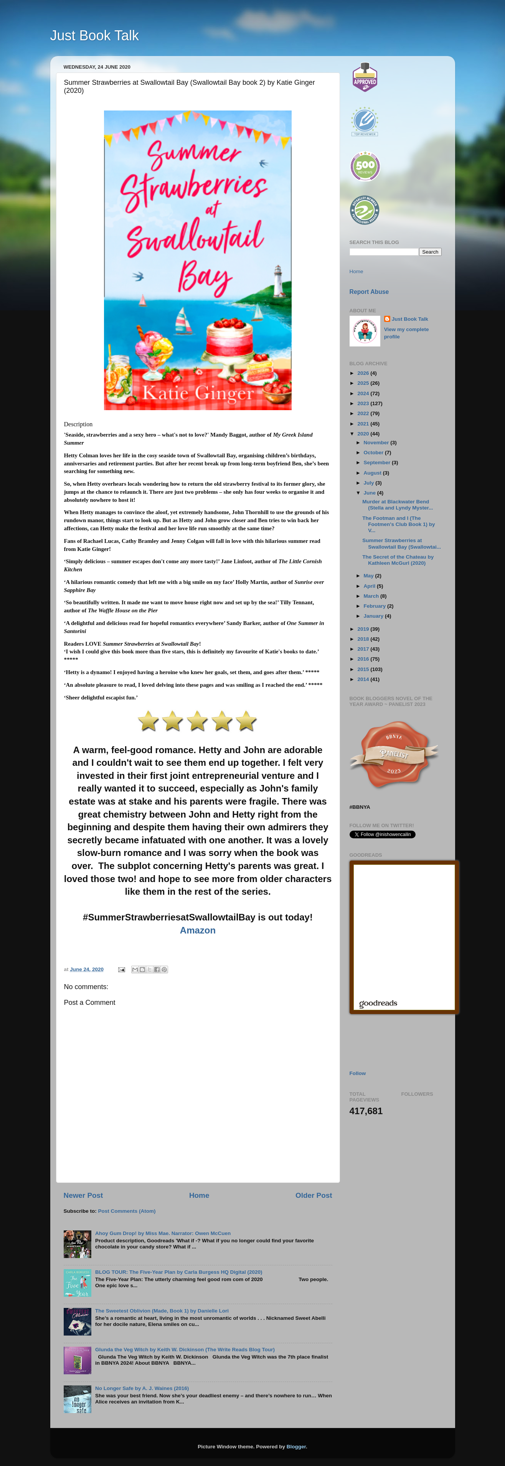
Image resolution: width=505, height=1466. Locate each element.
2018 (363, 639)
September (378, 462)
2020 (363, 434)
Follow (358, 1073)
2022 (363, 413)
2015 (363, 669)
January (374, 616)
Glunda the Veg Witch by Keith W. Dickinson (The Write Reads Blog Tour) (185, 1349)
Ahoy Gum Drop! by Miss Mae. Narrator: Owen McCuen (163, 1233)
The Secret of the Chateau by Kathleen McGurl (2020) (398, 560)
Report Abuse (369, 292)
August (373, 473)
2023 (363, 403)
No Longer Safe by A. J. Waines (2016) (142, 1388)
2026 (363, 373)
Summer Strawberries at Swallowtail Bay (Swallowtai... (401, 543)
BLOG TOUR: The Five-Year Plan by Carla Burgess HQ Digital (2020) (178, 1272)
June (370, 493)
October (374, 452)
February (376, 606)
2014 (363, 679)
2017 (363, 649)
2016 (363, 659)
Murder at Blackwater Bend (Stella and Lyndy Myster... (397, 505)
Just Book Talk (94, 35)
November (377, 442)
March (372, 596)
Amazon (198, 930)
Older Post (313, 1195)
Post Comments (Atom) (127, 1211)
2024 (363, 393)
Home (199, 1195)
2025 (363, 383)
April (370, 586)
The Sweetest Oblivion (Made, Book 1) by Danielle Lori (162, 1311)
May (369, 576)
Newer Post (83, 1195)
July (370, 483)
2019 (363, 629)
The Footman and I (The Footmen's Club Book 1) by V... (398, 524)
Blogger (296, 1447)
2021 (363, 424)
